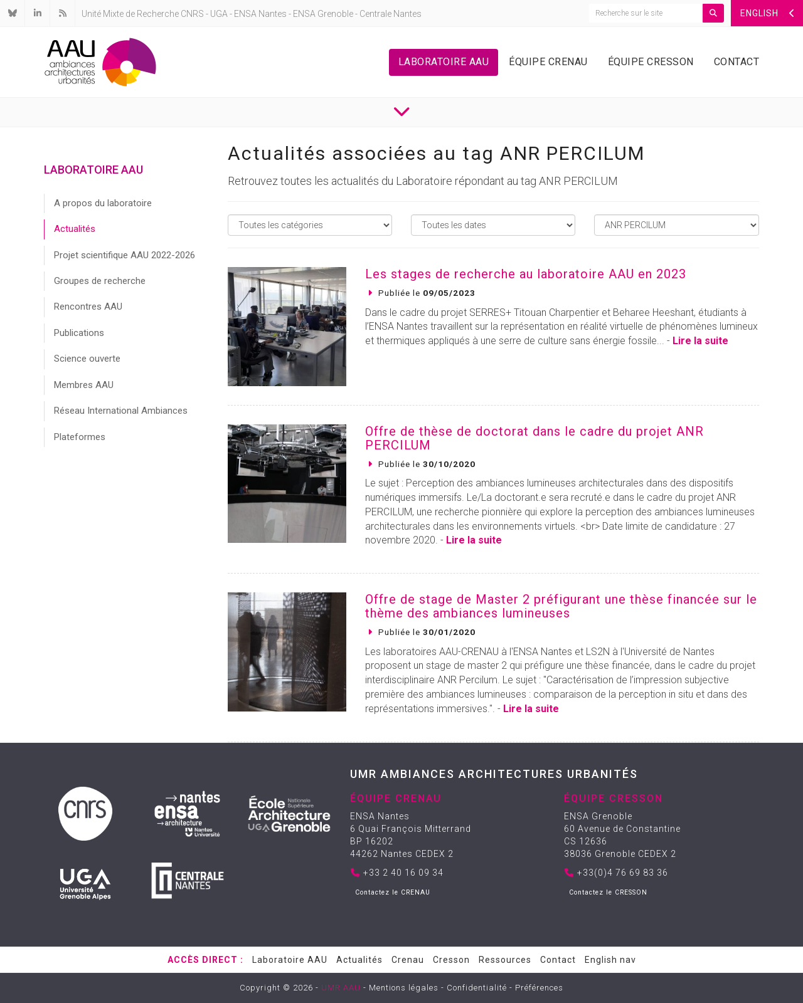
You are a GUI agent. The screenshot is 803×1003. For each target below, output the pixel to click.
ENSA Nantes (260, 14)
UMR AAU (341, 987)
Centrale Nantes (390, 14)
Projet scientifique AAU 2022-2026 (124, 255)
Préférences (539, 987)
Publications (79, 333)
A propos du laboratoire (103, 203)
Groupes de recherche (100, 280)
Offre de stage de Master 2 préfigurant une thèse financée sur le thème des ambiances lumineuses (561, 606)
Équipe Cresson (651, 62)
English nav (610, 960)
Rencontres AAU (88, 306)
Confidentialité (477, 987)
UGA (219, 14)
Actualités (74, 228)
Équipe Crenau (548, 62)
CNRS (192, 14)
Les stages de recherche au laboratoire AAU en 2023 (525, 273)
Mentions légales (404, 987)
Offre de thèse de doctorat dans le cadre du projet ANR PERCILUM (534, 438)
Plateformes (79, 437)
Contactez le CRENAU (392, 892)
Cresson (451, 960)
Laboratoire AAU (443, 62)
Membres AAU (84, 385)
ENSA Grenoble (323, 14)
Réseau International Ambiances (121, 410)
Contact (737, 62)
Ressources (505, 960)
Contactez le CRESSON (608, 892)
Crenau (407, 960)
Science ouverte (87, 358)
